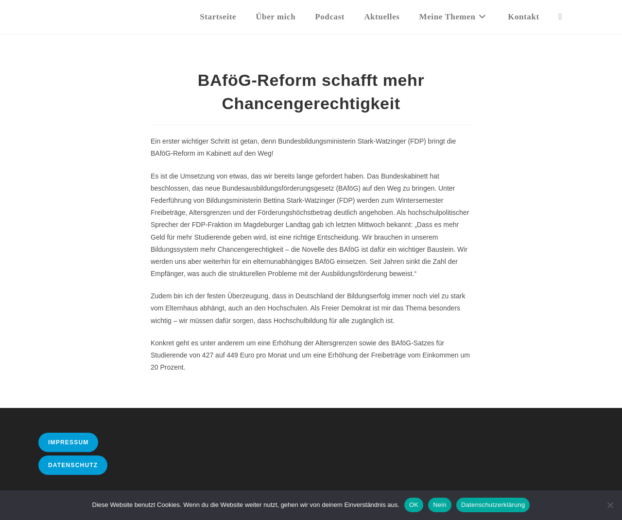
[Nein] (610, 505)
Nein (440, 504)
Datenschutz (73, 465)
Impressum (68, 442)
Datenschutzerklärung (493, 504)
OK (413, 504)
